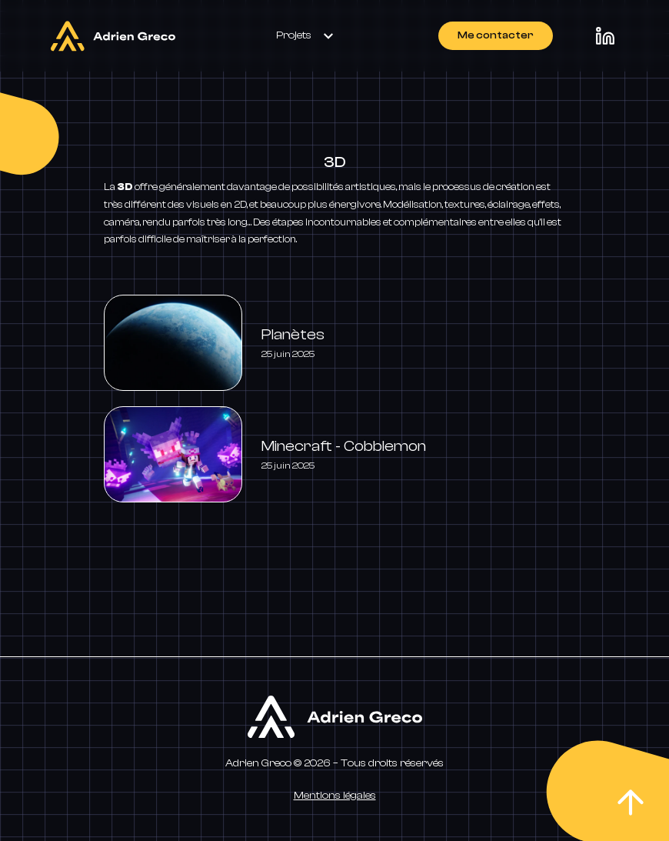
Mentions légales (335, 795)
